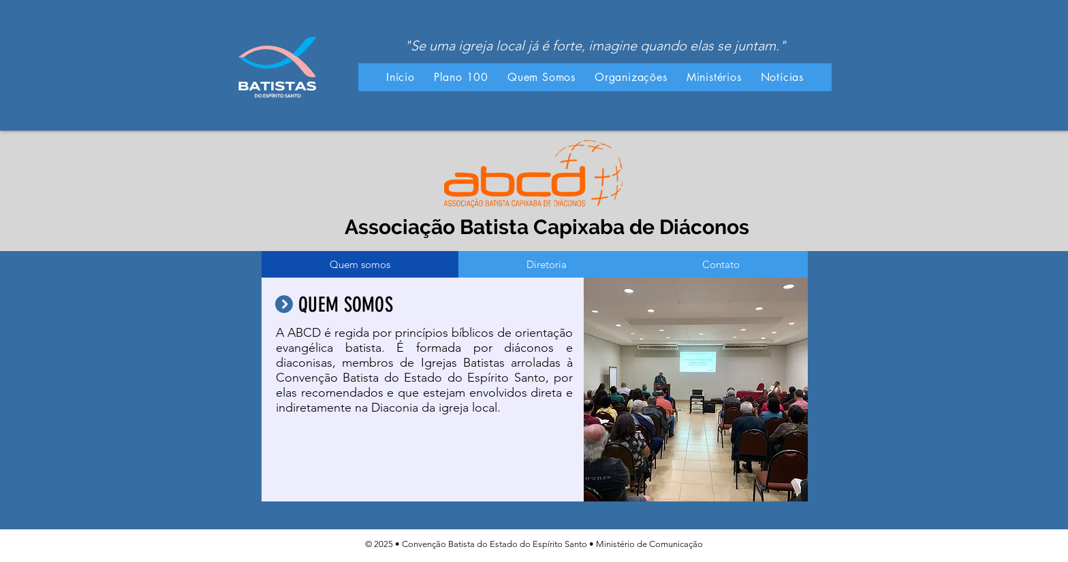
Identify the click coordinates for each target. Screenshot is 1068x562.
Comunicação (676, 544)
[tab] (360, 264)
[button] (541, 77)
